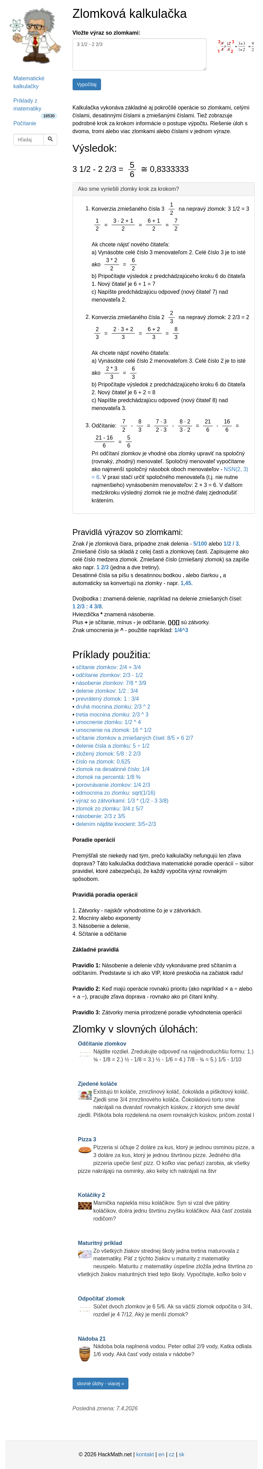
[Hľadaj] (50, 139)
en (161, 1454)
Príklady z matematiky (35, 107)
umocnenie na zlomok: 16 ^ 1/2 (114, 730)
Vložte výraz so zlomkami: (106, 33)
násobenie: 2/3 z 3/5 (100, 816)
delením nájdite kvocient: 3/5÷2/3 (116, 824)
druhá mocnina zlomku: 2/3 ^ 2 (113, 707)
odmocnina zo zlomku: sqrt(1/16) (115, 793)
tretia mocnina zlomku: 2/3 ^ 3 (112, 715)
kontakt (145, 1454)
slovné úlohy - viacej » (100, 1383)
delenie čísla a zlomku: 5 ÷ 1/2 (113, 746)
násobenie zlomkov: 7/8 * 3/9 (111, 683)
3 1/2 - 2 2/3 (140, 54)
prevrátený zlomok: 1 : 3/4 (107, 699)
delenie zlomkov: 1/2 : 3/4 (107, 691)
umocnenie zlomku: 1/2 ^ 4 (108, 722)
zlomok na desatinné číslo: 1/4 (113, 769)
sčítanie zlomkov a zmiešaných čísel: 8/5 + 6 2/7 (134, 738)
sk (181, 1454)
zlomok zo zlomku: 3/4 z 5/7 (109, 809)
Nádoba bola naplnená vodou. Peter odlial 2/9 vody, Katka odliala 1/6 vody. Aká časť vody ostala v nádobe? (165, 1346)
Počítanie (24, 123)
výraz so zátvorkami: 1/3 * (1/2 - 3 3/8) (122, 801)
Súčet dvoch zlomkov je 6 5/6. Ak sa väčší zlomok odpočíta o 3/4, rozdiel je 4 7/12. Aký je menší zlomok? (165, 1306)
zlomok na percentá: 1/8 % (108, 777)
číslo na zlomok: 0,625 (103, 762)
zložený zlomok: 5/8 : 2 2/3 (108, 754)
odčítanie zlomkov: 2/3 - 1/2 (109, 675)
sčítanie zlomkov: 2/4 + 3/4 (108, 667)
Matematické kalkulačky (29, 82)
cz (171, 1454)
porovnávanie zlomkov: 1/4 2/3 (113, 785)
